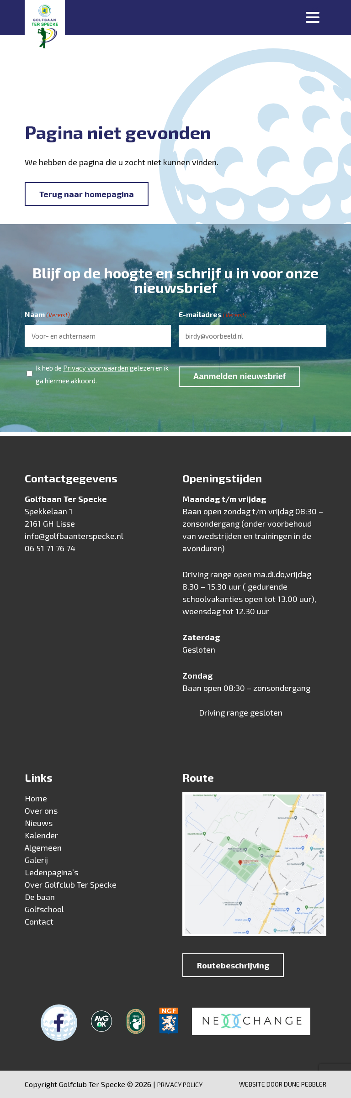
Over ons (41, 810)
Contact (39, 921)
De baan (40, 897)
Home (36, 798)
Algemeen (43, 847)
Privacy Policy (179, 1084)
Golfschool (44, 909)
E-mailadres (213, 314)
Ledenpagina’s (51, 872)
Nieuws (39, 823)
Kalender (41, 835)
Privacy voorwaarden (95, 368)
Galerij (36, 860)
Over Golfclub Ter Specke (71, 884)
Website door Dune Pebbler (282, 1084)
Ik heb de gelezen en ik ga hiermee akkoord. (102, 373)
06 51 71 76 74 (50, 548)
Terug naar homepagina (86, 194)
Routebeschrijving (233, 965)
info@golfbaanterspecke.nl (74, 536)
